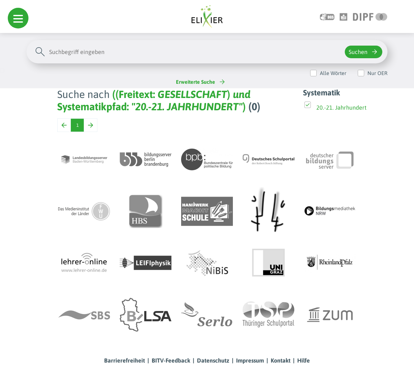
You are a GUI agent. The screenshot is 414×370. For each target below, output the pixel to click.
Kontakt (280, 360)
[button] (18, 18)
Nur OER (377, 73)
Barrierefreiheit (124, 360)
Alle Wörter (333, 73)
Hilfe (303, 360)
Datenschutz (213, 360)
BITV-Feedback (171, 360)
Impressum (250, 360)
